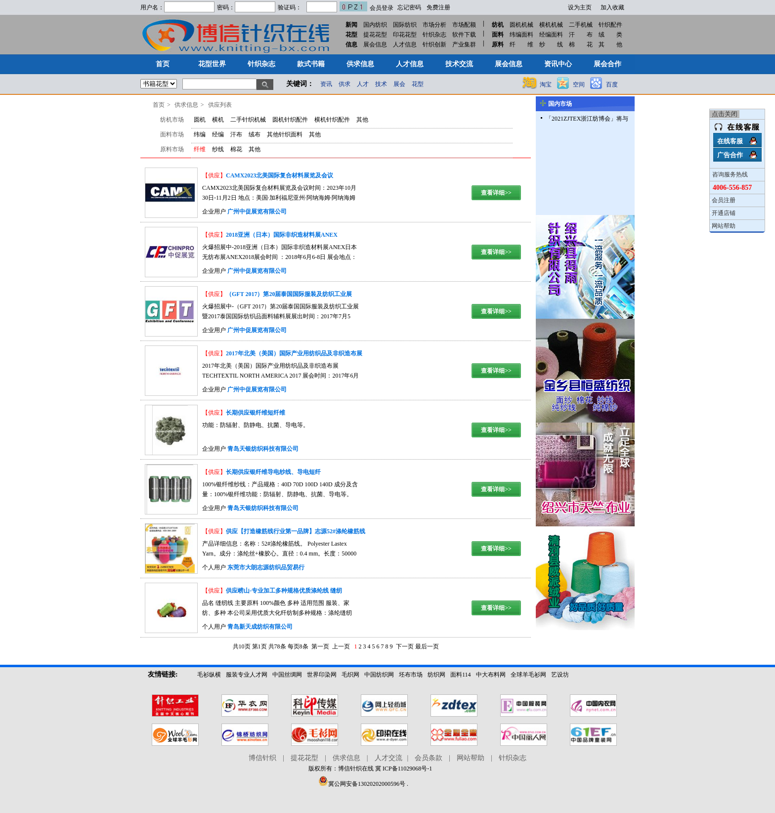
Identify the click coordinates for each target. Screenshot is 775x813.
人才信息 (405, 44)
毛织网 (350, 674)
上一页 (341, 646)
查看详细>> (496, 192)
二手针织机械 (248, 119)
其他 (362, 119)
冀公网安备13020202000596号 (361, 783)
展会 (399, 84)
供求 (344, 84)
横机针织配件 (332, 119)
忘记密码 (409, 7)
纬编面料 (521, 34)
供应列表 (220, 104)
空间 (579, 84)
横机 (218, 119)
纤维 (200, 149)
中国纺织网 (379, 674)
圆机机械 (521, 24)
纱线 (218, 149)
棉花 (236, 149)
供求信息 (186, 104)
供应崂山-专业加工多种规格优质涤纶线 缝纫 (284, 590)
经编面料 (551, 34)
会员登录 (381, 7)
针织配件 (610, 24)
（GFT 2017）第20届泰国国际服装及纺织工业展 (289, 294)
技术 (381, 84)
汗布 (236, 134)
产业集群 (464, 44)
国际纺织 (405, 24)
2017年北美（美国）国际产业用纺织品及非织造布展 (294, 353)
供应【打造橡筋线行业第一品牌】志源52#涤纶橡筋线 (295, 531)
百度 (612, 84)
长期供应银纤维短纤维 (255, 412)
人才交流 (388, 758)
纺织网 (436, 674)
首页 (159, 104)
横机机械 (551, 24)
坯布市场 (411, 674)
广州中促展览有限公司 (257, 211)
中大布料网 (491, 674)
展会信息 (375, 44)
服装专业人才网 (246, 674)
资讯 (326, 84)
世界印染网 (322, 674)
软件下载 (464, 34)
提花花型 (375, 34)
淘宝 (546, 84)
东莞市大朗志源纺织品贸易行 (265, 567)
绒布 (254, 134)
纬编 (200, 134)
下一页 (405, 646)
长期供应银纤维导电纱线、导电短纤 (273, 472)
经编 (218, 134)
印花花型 (405, 34)
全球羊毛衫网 (528, 674)
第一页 (320, 646)
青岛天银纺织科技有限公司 (263, 448)
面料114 (460, 674)
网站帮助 (723, 225)
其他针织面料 (284, 134)
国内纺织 (375, 24)
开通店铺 (723, 213)
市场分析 (434, 24)
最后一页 (427, 646)
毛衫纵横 (209, 674)
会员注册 (723, 200)
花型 (418, 84)
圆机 (200, 119)
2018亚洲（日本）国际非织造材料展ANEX (282, 234)
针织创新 (434, 44)
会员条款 (428, 758)
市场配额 (464, 24)
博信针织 (262, 758)
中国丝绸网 (287, 674)
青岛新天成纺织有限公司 (260, 626)
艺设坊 (560, 674)
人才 (363, 84)
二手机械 (581, 24)
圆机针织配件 (290, 119)
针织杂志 (434, 34)
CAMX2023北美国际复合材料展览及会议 (279, 175)
